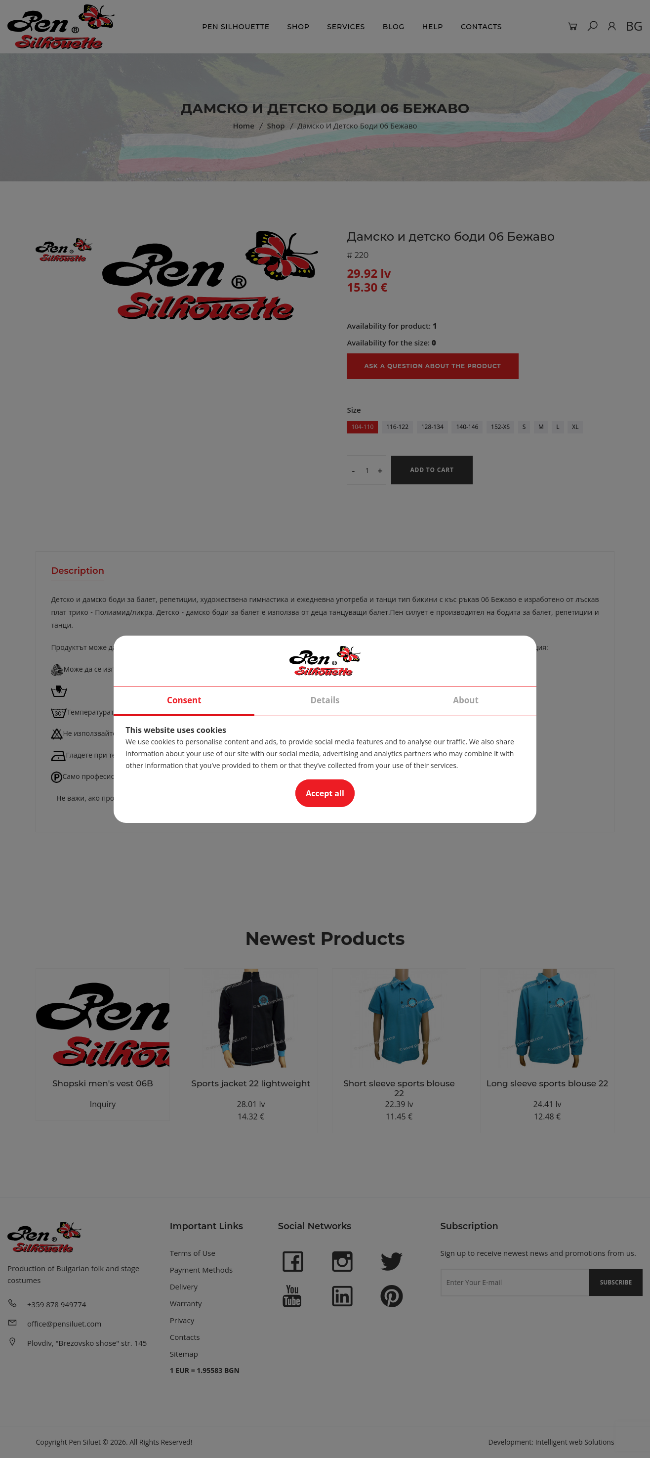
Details (324, 700)
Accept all (325, 793)
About (466, 700)
